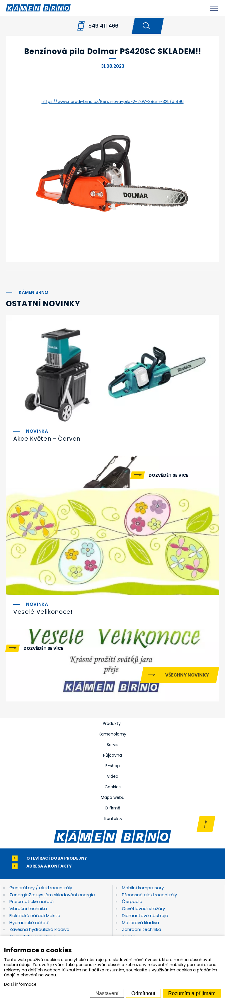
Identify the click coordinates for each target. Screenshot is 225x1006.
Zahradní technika (141, 929)
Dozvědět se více (168, 475)
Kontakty (113, 818)
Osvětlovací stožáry (143, 908)
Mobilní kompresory (143, 888)
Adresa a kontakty (49, 866)
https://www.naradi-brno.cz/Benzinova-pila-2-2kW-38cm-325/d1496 (113, 101)
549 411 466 (103, 25)
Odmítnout (143, 993)
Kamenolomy (112, 734)
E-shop (112, 766)
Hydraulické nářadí (29, 922)
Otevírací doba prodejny (56, 858)
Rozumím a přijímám (191, 993)
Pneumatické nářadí (31, 901)
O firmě (112, 808)
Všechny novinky (187, 675)
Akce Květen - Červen (47, 438)
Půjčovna (112, 755)
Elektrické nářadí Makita (34, 915)
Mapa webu (113, 797)
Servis (112, 745)
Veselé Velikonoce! (43, 612)
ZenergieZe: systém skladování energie (52, 895)
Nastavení (107, 993)
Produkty (112, 723)
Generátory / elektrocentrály (40, 888)
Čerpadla (132, 901)
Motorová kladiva (140, 922)
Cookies (113, 787)
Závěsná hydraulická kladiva (39, 929)
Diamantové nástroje (145, 915)
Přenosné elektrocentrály (149, 895)
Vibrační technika (28, 908)
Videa (112, 776)
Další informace (20, 984)
